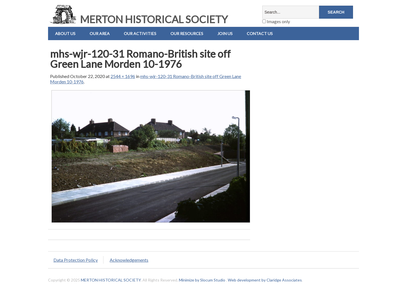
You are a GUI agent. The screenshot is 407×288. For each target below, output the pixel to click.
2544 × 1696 (123, 76)
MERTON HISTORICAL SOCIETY (138, 19)
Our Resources (186, 33)
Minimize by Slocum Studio (202, 280)
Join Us (225, 33)
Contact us (260, 33)
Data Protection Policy (75, 260)
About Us (65, 33)
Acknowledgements (129, 260)
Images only (276, 21)
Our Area (100, 33)
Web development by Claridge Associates (265, 280)
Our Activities (140, 33)
